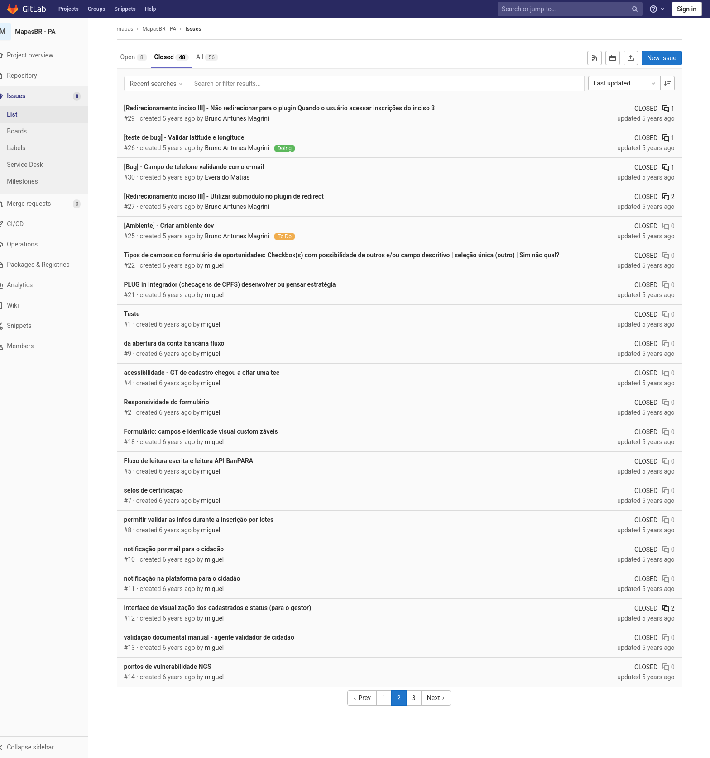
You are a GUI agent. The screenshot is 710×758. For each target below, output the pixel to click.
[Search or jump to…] (571, 9)
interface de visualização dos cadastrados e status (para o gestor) (223, 607)
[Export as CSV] (636, 58)
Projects (68, 9)
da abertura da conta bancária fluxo (180, 343)
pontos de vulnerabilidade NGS (173, 666)
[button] (49, 747)
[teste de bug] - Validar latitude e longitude (190, 137)
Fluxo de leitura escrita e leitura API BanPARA (194, 460)
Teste (137, 313)
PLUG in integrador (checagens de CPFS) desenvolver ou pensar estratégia (235, 284)
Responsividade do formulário (172, 402)
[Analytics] (49, 285)
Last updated (630, 83)
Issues (199, 29)
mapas (130, 29)
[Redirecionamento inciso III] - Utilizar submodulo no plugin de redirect (229, 196)
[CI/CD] (49, 224)
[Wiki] (49, 305)
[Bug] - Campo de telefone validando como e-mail (199, 167)
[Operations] (49, 244)
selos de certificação (159, 490)
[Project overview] (49, 55)
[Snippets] (49, 326)
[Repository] (49, 76)
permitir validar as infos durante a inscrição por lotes (204, 519)
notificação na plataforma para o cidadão (188, 578)
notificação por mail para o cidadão (180, 549)
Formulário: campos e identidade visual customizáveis (206, 431)
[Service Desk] (50, 164)
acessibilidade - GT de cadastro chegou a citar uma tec (207, 372)
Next (441, 697)
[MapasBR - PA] (50, 31)
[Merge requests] (49, 204)
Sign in (686, 9)
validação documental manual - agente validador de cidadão (215, 637)
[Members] (49, 346)
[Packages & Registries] (49, 265)
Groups (97, 9)
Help (150, 9)
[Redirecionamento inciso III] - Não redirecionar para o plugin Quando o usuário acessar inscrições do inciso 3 (285, 108)
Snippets (124, 9)
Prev (367, 697)
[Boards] (50, 131)
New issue (667, 58)
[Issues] (50, 96)
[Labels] (50, 148)
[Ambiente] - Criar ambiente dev (175, 225)
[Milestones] (50, 181)
